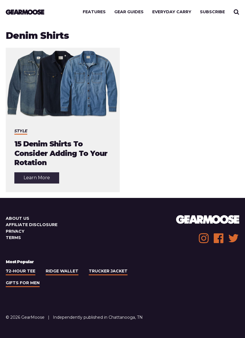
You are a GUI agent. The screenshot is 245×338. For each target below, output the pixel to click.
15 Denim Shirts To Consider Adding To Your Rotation (60, 153)
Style (20, 130)
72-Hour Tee (20, 271)
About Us (17, 218)
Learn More (41, 179)
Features (94, 12)
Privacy (15, 231)
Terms (13, 237)
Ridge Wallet (62, 271)
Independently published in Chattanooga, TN (98, 317)
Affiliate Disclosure (31, 224)
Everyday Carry (171, 12)
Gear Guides (129, 12)
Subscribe (212, 12)
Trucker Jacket (108, 271)
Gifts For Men (23, 282)
